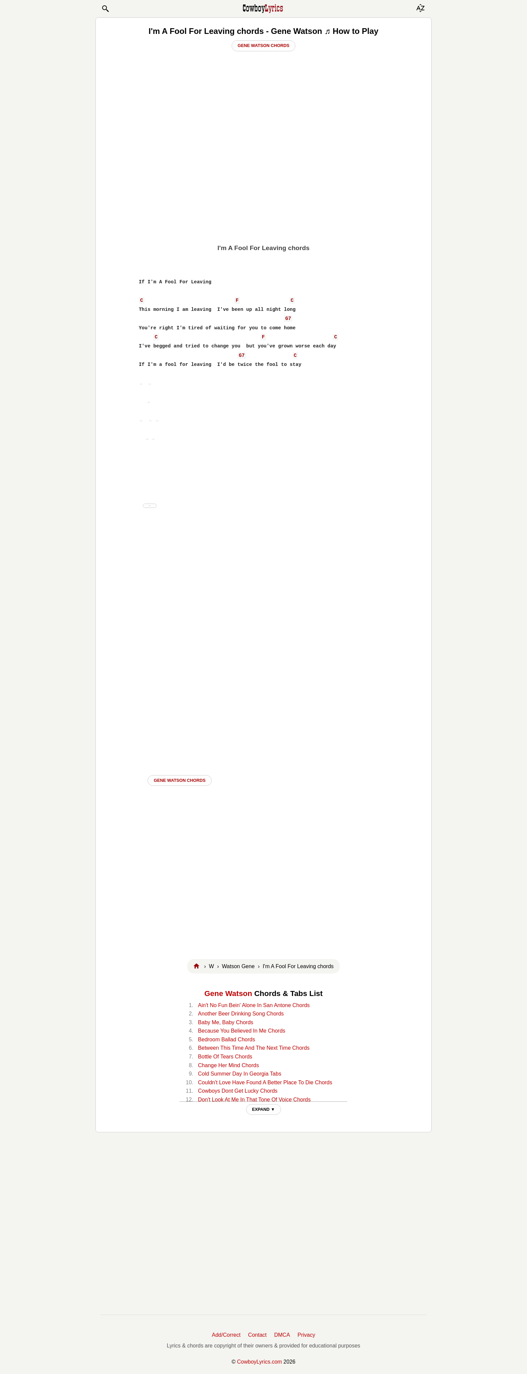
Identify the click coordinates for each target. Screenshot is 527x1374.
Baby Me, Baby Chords (225, 1022)
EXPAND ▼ (263, 1109)
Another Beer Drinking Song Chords (241, 1013)
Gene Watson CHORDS (179, 780)
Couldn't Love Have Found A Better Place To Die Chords (265, 1082)
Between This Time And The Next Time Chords (254, 1048)
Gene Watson (228, 993)
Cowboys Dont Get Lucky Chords (238, 1091)
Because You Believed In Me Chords (241, 1031)
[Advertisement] (263, 188)
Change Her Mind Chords (228, 1065)
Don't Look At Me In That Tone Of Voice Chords (254, 1099)
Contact (257, 1335)
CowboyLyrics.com (259, 1362)
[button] (105, 9)
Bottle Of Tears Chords (225, 1056)
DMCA (282, 1335)
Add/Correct (226, 1335)
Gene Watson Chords (263, 45)
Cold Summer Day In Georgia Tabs (239, 1074)
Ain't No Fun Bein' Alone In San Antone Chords (254, 1005)
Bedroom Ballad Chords (226, 1039)
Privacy (306, 1335)
